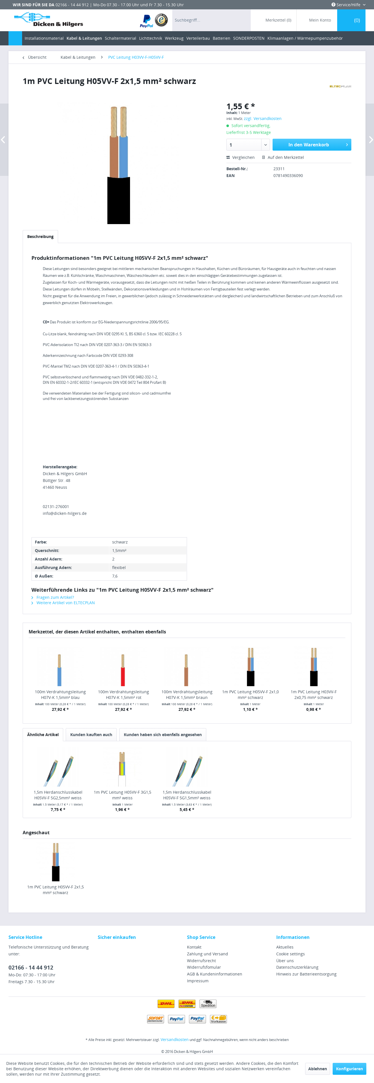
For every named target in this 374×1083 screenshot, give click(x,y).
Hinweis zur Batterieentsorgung (306, 974)
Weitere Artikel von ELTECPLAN (63, 602)
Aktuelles (285, 947)
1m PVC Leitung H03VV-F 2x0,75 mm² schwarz (314, 694)
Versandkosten (175, 1039)
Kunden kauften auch (91, 734)
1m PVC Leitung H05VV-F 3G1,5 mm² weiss (122, 794)
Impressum (198, 980)
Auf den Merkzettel (283, 157)
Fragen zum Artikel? (52, 597)
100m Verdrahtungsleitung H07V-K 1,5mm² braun (187, 694)
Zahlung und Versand (207, 953)
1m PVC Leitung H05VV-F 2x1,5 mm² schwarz (55, 889)
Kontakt (194, 947)
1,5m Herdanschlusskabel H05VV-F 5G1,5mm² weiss (187, 794)
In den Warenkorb (318, 144)
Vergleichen (240, 157)
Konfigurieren (349, 1068)
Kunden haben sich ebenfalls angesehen (163, 734)
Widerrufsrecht (201, 960)
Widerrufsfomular (204, 967)
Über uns (285, 960)
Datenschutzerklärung (297, 967)
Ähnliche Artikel (43, 734)
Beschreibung (40, 236)
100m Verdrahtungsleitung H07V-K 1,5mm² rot (123, 694)
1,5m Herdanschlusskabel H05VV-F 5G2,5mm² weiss (58, 794)
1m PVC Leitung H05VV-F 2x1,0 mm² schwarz (250, 694)
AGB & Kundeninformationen (214, 974)
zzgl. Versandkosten (263, 118)
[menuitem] (154, 20)
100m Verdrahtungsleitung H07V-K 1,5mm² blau (60, 694)
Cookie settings (290, 953)
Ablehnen (317, 1068)
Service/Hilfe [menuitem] (347, 4)
